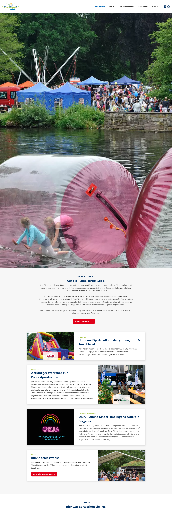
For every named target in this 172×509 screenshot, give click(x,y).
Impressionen (127, 6)
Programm (100, 6)
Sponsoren (142, 6)
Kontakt (156, 6)
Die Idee (112, 6)
